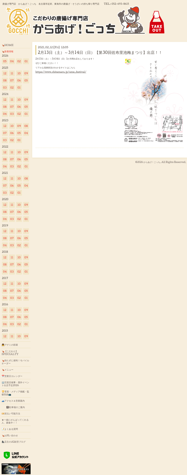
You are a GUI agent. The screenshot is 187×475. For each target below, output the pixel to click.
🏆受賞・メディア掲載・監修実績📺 (15, 393)
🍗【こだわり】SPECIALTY (10, 352)
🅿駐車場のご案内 (13, 407)
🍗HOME (8, 45)
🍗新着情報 (7, 51)
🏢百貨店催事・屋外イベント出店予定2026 (15, 384)
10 (19, 73)
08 (4, 80)
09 (26, 73)
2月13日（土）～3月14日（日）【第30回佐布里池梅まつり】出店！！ (100, 52)
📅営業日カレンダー (12, 376)
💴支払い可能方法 (11, 413)
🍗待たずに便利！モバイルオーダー (15, 362)
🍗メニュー (7, 369)
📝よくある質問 (10, 428)
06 (19, 80)
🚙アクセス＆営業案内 (13, 400)
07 (12, 80)
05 (5, 61)
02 (19, 61)
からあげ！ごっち (151, 162)
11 (11, 73)
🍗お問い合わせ (10, 435)
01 (26, 61)
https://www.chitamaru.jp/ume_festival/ (60, 71)
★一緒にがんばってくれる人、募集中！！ (15, 421)
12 (4, 73)
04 (12, 61)
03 (5, 87)
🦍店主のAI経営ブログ (14, 441)
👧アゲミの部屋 (10, 344)
